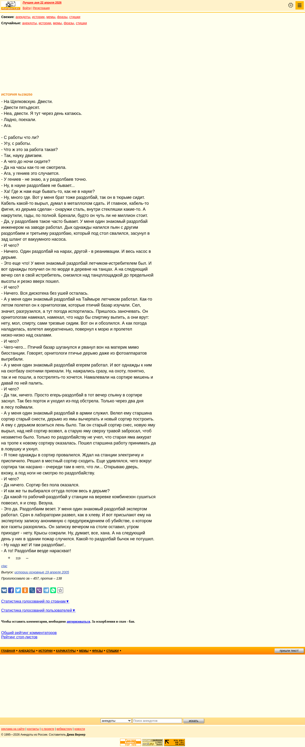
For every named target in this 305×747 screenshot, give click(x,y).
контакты (33, 729)
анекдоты (22, 17)
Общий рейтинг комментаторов (29, 633)
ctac (4, 566)
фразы (62, 17)
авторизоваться (78, 621)
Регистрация (41, 8)
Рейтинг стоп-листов (19, 637)
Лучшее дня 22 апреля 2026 (42, 2)
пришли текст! (289, 650)
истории (38, 17)
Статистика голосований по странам (33, 601)
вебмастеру (64, 729)
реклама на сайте (13, 729)
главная (8, 651)
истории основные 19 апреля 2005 (42, 572)
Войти (27, 8)
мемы (50, 17)
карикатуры (66, 651)
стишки (74, 17)
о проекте (47, 729)
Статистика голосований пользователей (36, 610)
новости (79, 729)
